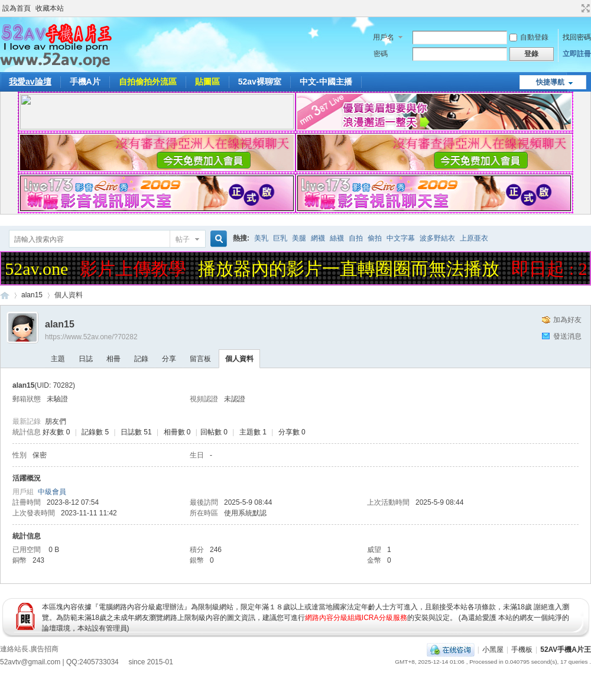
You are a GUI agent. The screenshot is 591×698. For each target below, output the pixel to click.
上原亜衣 (474, 238)
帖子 (183, 239)
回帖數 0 (214, 432)
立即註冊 (577, 54)
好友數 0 (56, 432)
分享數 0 (292, 432)
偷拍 (375, 238)
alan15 (32, 295)
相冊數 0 (177, 432)
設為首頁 (16, 8)
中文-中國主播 (326, 81)
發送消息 (567, 336)
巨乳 (280, 238)
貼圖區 (207, 81)
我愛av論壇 (30, 81)
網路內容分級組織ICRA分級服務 (356, 617)
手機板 (521, 649)
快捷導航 (550, 82)
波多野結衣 (437, 238)
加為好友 (567, 320)
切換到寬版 (584, 8)
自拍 (356, 238)
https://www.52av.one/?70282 (91, 337)
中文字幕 (401, 238)
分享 (169, 359)
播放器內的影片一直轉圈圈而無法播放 (351, 268)
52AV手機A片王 (565, 649)
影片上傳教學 (135, 268)
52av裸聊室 (259, 81)
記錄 (141, 359)
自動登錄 (528, 37)
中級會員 (52, 492)
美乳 (261, 238)
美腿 (299, 238)
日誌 (86, 359)
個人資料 (239, 359)
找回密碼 (577, 37)
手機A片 (85, 81)
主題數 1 (253, 432)
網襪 (318, 238)
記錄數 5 (95, 432)
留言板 (200, 359)
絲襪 (337, 238)
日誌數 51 (136, 432)
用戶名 (383, 37)
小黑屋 (493, 649)
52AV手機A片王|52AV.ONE (4, 295)
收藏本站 (49, 8)
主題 (58, 359)
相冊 (113, 359)
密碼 (381, 54)
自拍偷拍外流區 (148, 81)
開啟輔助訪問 (574, 8)
